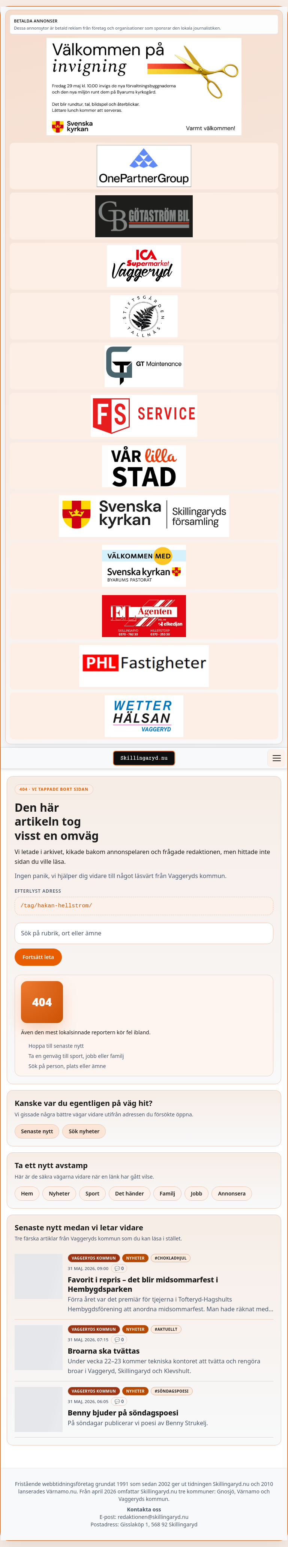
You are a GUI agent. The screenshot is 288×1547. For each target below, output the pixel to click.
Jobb (196, 1193)
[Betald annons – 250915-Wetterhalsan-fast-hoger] (144, 716)
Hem (27, 1193)
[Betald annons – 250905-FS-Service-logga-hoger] (144, 416)
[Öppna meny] (276, 758)
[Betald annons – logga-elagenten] (144, 615)
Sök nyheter (84, 1131)
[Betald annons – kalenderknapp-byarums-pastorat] (144, 566)
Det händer (129, 1193)
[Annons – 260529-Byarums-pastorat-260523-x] (144, 86)
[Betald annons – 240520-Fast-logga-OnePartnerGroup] (144, 166)
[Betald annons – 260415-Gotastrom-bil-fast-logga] (144, 216)
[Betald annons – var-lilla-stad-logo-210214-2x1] (144, 466)
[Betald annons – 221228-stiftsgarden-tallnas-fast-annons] (144, 316)
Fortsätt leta (38, 957)
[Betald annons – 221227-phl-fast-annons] (144, 666)
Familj (167, 1193)
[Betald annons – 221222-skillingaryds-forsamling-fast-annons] (144, 516)
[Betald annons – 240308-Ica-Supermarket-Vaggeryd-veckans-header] (144, 266)
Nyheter (59, 1193)
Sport (92, 1193)
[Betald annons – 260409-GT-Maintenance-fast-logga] (144, 366)
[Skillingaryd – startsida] (144, 758)
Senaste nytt (37, 1131)
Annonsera (232, 1193)
